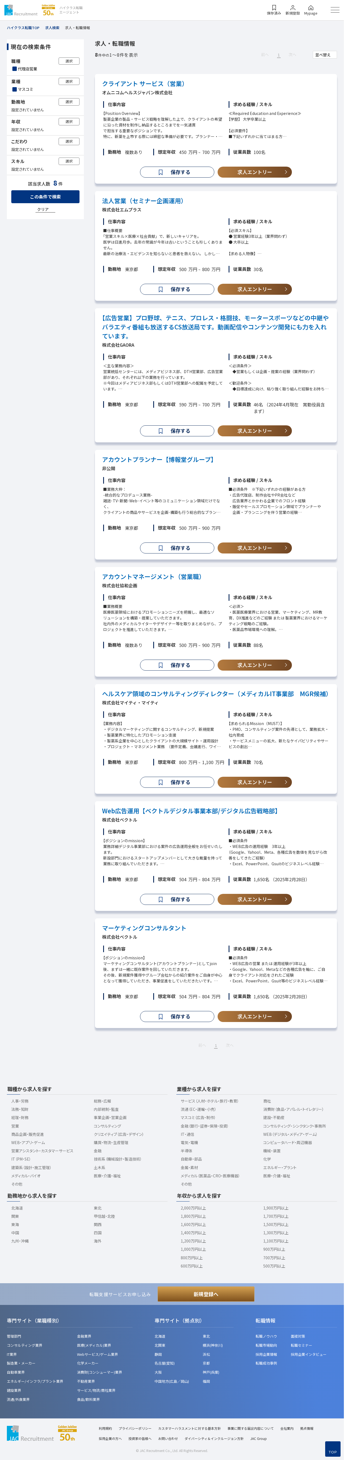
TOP (333, 1452)
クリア (43, 209)
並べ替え (323, 54)
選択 (69, 61)
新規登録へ (206, 1294)
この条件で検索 (45, 196)
